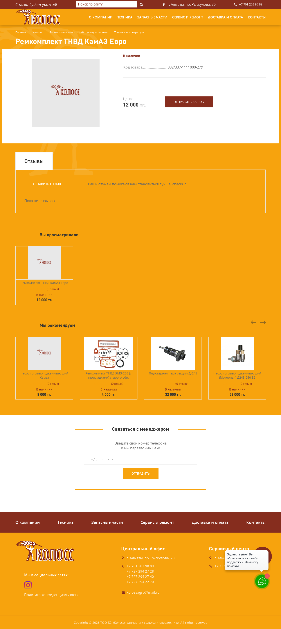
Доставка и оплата (225, 17)
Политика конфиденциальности (51, 594)
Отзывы (34, 161)
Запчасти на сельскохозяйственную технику (79, 32)
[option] (65, 92)
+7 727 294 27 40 (140, 576)
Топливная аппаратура (129, 32)
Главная (20, 32)
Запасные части (152, 17)
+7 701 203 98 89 (250, 4)
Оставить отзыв (47, 184)
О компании (101, 17)
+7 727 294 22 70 (140, 582)
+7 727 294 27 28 (140, 571)
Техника (124, 17)
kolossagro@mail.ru (143, 592)
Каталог (38, 32)
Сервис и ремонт (187, 17)
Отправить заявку (188, 102)
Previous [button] (253, 322)
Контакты (257, 17)
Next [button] (263, 322)
